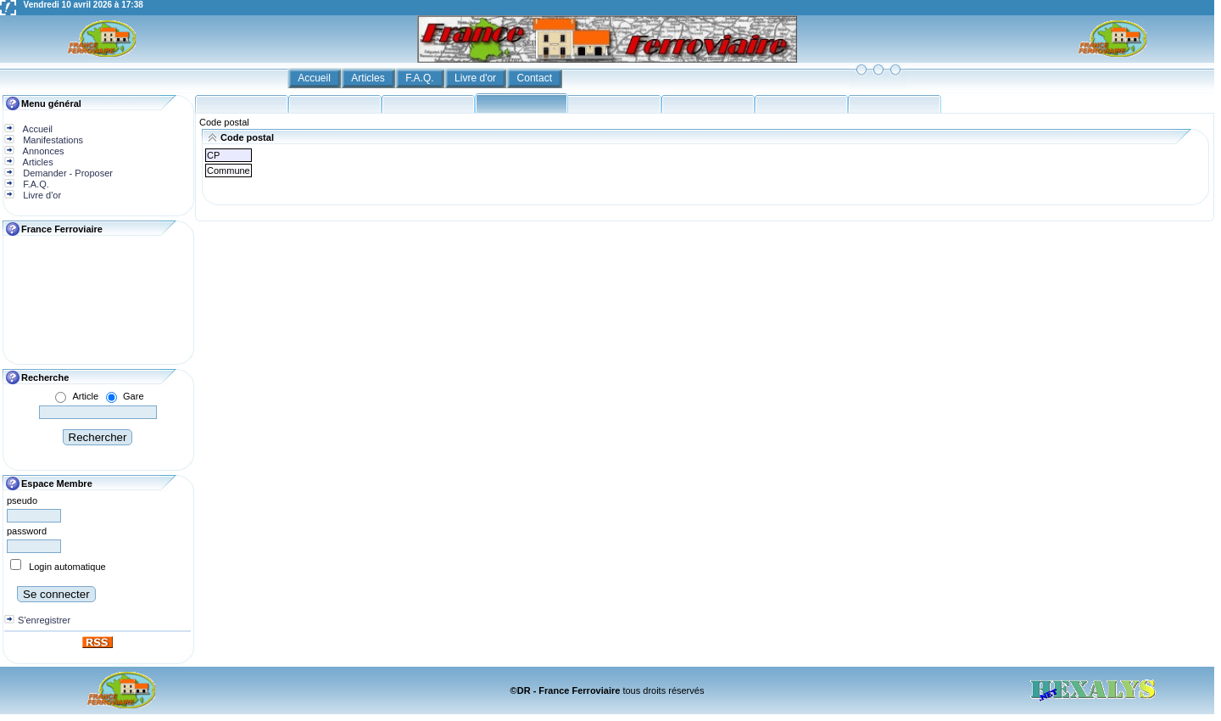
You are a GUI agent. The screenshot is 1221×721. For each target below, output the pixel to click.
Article (85, 396)
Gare (133, 396)
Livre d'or (476, 78)
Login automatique (67, 567)
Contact (536, 78)
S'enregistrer (44, 620)
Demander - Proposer (66, 173)
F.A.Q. (421, 78)
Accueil (315, 78)
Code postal (224, 122)
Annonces (42, 151)
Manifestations (51, 140)
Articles (369, 78)
